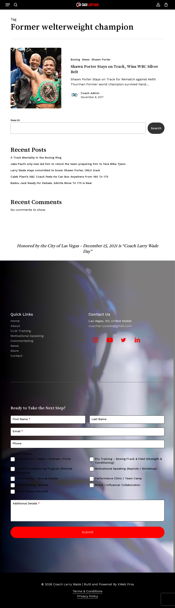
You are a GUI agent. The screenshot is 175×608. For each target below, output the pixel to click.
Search (15, 120)
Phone (17, 443)
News (85, 59)
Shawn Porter (101, 59)
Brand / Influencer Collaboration (117, 484)
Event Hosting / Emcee (32, 484)
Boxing (75, 59)
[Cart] (165, 4)
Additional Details (26, 503)
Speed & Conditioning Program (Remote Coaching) (44, 470)
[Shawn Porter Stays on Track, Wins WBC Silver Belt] (36, 78)
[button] (8, 5)
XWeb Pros (126, 584)
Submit (87, 532)
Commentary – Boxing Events (37, 478)
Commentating (22, 341)
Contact (16, 356)
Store (15, 351)
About (15, 326)
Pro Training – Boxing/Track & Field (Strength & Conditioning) (128, 460)
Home (15, 321)
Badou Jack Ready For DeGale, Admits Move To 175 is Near (51, 183)
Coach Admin (90, 93)
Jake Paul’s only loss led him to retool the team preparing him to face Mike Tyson (68, 163)
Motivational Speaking (27, 336)
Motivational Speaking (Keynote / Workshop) (126, 468)
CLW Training (21, 331)
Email (18, 431)
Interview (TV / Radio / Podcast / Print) (43, 458)
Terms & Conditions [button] (87, 591)
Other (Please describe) (32, 491)
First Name (21, 419)
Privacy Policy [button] (87, 596)
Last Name (99, 419)
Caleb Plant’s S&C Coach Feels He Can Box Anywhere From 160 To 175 (59, 176)
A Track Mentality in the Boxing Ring (36, 157)
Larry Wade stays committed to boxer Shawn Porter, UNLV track (55, 170)
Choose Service (21, 453)
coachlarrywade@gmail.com (110, 326)
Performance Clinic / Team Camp (118, 478)
